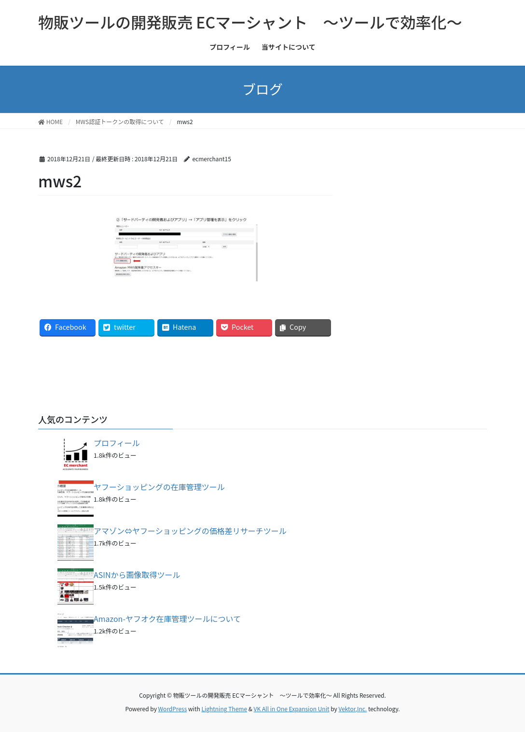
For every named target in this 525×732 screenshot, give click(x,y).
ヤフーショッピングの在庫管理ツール (159, 487)
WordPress (172, 708)
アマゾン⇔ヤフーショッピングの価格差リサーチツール (190, 530)
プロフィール (117, 443)
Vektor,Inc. (352, 708)
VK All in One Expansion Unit (292, 708)
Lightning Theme (224, 708)
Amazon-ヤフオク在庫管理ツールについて (167, 618)
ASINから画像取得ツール (137, 574)
